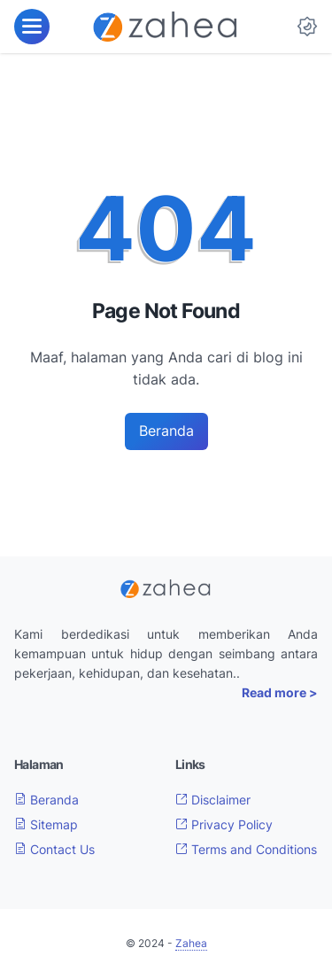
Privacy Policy (224, 824)
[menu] (32, 26)
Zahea (191, 943)
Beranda (166, 430)
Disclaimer (213, 799)
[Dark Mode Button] (307, 26)
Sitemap (46, 824)
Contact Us (54, 849)
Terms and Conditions (246, 849)
